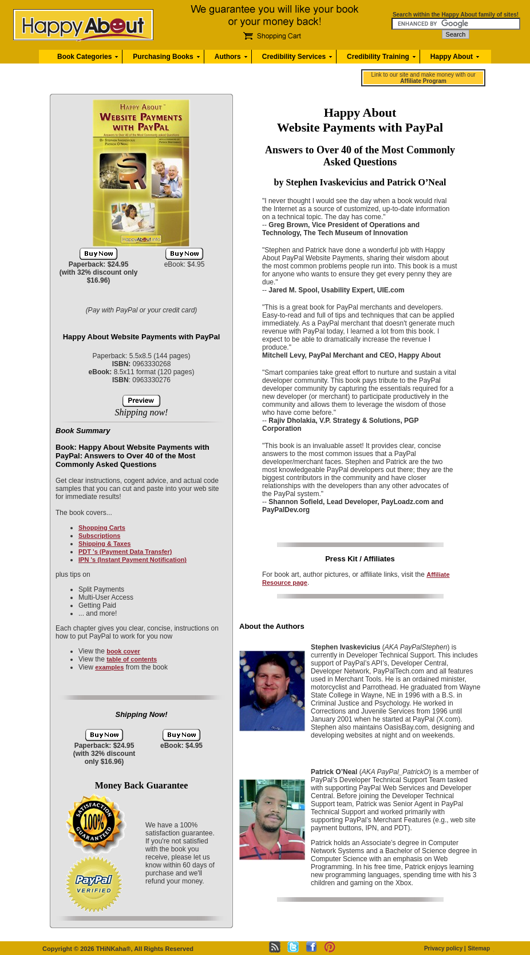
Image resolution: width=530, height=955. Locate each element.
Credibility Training (378, 57)
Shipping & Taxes (104, 543)
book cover (123, 651)
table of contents (131, 659)
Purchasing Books (163, 57)
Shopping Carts (101, 527)
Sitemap (479, 948)
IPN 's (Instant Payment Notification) (132, 559)
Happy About (451, 57)
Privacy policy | (445, 948)
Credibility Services (294, 57)
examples (109, 667)
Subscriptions (99, 535)
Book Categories (84, 57)
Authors (228, 57)
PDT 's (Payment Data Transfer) (125, 551)
